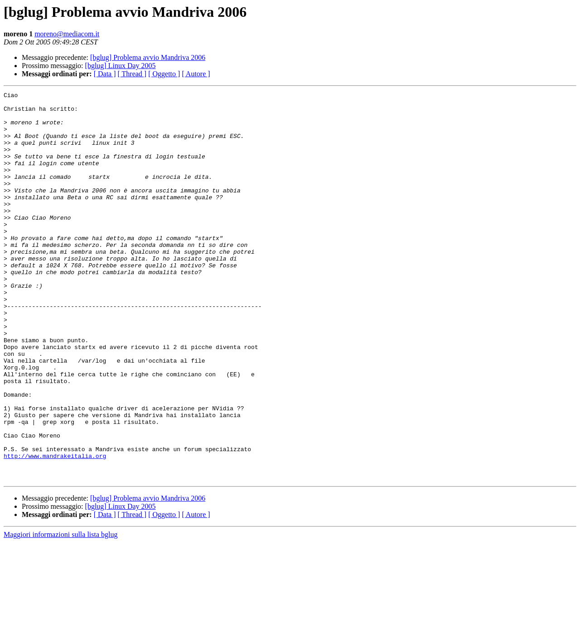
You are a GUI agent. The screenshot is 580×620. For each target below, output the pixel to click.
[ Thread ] (132, 74)
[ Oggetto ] (164, 74)
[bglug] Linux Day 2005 (120, 65)
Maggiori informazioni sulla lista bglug (61, 612)
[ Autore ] (196, 74)
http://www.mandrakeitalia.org (55, 529)
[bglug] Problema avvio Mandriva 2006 (147, 57)
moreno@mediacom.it (66, 34)
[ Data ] (105, 74)
